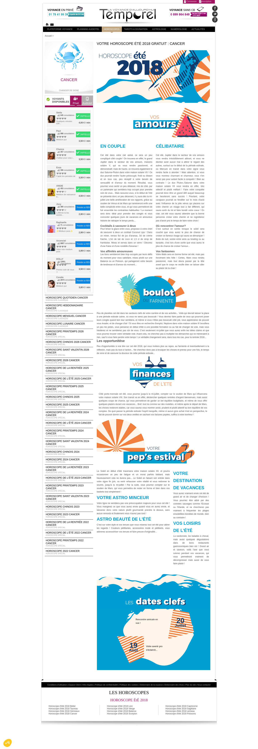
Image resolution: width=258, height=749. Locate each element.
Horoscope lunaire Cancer (69, 325)
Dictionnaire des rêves (174, 685)
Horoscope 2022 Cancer (69, 552)
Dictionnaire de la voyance (151, 685)
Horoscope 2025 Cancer (69, 405)
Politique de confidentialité (106, 685)
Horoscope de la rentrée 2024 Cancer (69, 415)
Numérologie (179, 29)
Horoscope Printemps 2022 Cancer (69, 543)
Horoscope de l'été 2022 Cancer (69, 534)
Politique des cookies (129, 685)
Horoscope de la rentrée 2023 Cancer (69, 470)
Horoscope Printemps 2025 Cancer (69, 389)
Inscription (206, 1)
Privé (76, 101)
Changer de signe (69, 90)
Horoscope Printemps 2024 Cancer (69, 433)
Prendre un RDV (83, 207)
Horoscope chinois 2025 (69, 398)
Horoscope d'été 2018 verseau (180, 711)
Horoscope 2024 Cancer (69, 460)
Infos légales (87, 685)
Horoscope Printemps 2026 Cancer (69, 334)
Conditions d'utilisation (57, 685)
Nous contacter (204, 685)
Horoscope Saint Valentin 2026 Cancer (69, 352)
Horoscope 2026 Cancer (69, 361)
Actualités (198, 29)
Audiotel (87, 101)
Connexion (191, 1)
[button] (7, 743)
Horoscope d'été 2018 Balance (121, 711)
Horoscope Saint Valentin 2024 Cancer (69, 444)
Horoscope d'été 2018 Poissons (181, 713)
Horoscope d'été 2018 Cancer (63, 713)
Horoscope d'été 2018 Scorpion (122, 713)
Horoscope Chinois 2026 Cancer (69, 343)
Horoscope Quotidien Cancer (69, 299)
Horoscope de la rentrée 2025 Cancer (69, 371)
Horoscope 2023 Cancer (69, 515)
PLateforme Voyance (60, 29)
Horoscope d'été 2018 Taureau (63, 708)
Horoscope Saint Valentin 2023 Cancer (69, 499)
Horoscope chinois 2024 (69, 453)
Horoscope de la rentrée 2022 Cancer (69, 525)
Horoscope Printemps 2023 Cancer (69, 488)
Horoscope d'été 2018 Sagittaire (181, 708)
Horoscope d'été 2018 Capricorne (182, 706)
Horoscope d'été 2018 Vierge (121, 708)
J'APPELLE (85, 116)
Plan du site (190, 685)
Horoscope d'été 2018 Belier (62, 706)
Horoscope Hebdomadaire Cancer (69, 308)
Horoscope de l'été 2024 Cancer (69, 424)
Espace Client (75, 685)
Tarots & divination (135, 29)
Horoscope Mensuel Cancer (69, 317)
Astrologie (159, 29)
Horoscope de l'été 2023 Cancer (69, 479)
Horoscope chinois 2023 (69, 508)
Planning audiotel (88, 29)
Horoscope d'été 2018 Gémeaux (64, 711)
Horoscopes (112, 29)
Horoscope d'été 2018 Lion (120, 706)
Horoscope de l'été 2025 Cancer (69, 379)
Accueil (48, 36)
